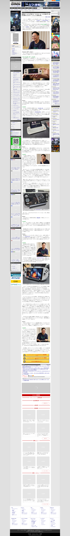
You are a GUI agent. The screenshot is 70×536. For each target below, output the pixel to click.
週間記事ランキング (15, 122)
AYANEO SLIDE (38, 111)
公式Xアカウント (15, 0)
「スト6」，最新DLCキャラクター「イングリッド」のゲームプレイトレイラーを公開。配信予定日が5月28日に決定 (56, 93)
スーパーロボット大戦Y (56, 108)
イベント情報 (53, 520)
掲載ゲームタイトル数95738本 (15, 5)
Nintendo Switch (14, 135)
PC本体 (34, 379)
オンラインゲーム (14, 508)
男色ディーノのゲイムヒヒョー (16, 83)
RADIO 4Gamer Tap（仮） (16, 92)
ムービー (25, 9)
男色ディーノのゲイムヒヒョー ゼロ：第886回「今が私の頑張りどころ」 (29, 434)
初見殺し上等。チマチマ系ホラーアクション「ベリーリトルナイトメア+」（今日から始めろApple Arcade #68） (43, 421)
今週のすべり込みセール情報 (16, 87)
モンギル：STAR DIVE (56, 114)
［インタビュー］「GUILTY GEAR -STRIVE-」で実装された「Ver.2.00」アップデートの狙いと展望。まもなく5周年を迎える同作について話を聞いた (15, 260)
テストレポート (16, 9)
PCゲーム (22, 507)
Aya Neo (13, 45)
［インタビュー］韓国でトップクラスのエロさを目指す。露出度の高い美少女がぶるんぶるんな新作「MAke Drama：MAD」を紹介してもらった (15, 238)
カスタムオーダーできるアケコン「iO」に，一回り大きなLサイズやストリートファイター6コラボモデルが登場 (56, 88)
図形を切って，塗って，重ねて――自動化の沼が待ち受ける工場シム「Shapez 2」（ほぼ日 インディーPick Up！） (29, 421)
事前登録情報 (33, 521)
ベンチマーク (43, 524)
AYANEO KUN (27, 236)
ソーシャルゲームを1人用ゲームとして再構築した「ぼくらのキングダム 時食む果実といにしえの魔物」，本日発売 (56, 67)
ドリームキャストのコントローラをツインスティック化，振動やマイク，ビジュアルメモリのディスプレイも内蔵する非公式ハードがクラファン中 (56, 101)
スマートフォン (33, 518)
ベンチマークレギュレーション (36, 9)
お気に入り (49, 0)
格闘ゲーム (52, 521)
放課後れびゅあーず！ (16, 117)
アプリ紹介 (33, 523)
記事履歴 (53, 0)
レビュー (12, 9)
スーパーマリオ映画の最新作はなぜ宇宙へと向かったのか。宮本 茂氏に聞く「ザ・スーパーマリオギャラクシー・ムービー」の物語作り (15, 249)
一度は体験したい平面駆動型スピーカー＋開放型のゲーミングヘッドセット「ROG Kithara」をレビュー (43, 467)
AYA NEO (15, 42)
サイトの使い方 (21, 0)
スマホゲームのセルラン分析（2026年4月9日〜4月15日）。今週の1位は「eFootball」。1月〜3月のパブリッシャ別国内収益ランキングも (43, 435)
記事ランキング (14, 514)
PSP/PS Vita (52, 507)
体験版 (13, 510)
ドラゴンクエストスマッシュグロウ (56, 111)
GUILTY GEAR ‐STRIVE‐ (56, 119)
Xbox (31, 507)
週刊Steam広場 (15, 89)
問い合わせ (25, 0)
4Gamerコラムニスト (16, 105)
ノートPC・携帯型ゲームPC (42, 379)
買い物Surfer (14, 110)
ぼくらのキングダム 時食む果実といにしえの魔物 (56, 134)
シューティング (53, 523)
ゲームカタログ (53, 526)
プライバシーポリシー (15, 264)
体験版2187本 (18, 6)
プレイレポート (33, 509)
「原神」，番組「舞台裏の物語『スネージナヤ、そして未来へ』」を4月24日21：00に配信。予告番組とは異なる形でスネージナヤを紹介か (56, 84)
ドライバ (29, 9)
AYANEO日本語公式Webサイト (36, 361)
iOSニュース (33, 519)
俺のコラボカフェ (15, 101)
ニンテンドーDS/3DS (24, 518)
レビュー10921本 (13, 6)
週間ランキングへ (57, 103)
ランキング (57, 0)
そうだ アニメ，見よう (16, 94)
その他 (52, 525)
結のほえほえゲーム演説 (16, 98)
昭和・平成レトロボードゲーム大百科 (16, 103)
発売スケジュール (24, 512)
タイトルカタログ (24, 513)
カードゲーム (53, 522)
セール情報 (33, 522)
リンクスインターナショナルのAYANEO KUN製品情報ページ (36, 355)
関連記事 (38, 217)
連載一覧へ (19, 119)
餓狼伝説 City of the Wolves (56, 124)
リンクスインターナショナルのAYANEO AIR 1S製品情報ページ (36, 358)
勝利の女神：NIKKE (55, 127)
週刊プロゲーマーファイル (16, 77)
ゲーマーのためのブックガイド (16, 96)
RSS (11, 0)
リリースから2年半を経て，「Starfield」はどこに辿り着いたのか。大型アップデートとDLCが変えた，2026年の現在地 (56, 76)
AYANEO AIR (40, 108)
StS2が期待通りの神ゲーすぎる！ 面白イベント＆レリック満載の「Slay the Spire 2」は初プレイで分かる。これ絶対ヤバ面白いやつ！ (15, 225)
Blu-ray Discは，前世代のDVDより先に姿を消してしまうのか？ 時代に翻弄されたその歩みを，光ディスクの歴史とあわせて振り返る (15, 179)
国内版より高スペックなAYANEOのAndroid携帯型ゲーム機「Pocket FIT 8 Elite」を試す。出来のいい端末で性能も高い (42, 453)
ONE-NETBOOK (45, 20)
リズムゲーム (53, 524)
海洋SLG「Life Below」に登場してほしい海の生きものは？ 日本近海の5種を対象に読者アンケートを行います (15, 191)
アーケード (51, 518)
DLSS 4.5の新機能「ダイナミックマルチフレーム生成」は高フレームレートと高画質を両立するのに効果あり (29, 467)
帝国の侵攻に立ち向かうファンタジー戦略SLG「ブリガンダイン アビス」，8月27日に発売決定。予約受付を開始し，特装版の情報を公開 (56, 97)
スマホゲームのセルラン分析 (16, 85)
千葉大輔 (26, 380)
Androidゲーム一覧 (34, 526)
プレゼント (13, 124)
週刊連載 (13, 512)
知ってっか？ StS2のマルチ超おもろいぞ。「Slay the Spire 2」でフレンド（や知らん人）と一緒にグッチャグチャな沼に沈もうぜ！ (15, 214)
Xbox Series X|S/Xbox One (15, 132)
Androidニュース (33, 520)
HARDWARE (31, 379)
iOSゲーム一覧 (33, 525)
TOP (12, 507)
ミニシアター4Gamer (16, 108)
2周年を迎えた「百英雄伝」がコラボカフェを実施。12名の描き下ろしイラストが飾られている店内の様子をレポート (29, 486)
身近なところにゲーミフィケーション (16, 114)
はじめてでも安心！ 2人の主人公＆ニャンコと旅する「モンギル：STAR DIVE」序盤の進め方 (15, 168)
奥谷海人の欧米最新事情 (16, 72)
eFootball (54, 121)
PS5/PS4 (41, 507)
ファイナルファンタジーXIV (56, 130)
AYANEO (38, 20)
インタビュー (21, 9)
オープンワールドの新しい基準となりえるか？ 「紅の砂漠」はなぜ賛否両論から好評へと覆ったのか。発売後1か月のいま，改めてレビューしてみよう (15, 203)
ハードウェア (40, 8)
